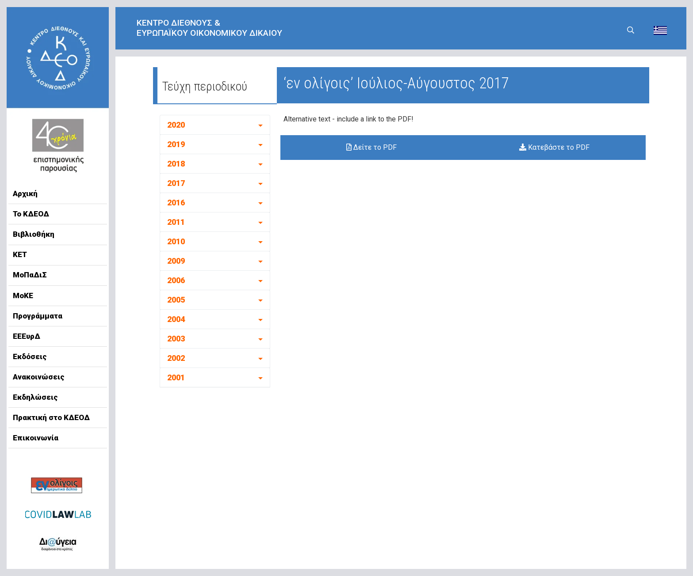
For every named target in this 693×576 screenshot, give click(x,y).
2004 (176, 319)
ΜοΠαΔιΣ (30, 274)
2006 (176, 280)
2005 (176, 299)
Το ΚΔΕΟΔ (31, 213)
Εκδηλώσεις (35, 397)
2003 (176, 338)
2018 (176, 163)
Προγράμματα (37, 315)
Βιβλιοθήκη (33, 234)
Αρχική (25, 193)
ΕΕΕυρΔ (26, 336)
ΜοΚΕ (23, 295)
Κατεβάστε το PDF (554, 147)
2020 (176, 124)
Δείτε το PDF (371, 147)
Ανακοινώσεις (39, 376)
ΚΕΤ (20, 254)
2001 (176, 377)
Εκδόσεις (30, 356)
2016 (176, 202)
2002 (176, 358)
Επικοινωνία (35, 437)
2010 (176, 241)
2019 (176, 144)
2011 (176, 222)
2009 (176, 260)
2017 (176, 183)
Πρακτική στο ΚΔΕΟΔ (51, 417)
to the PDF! (396, 119)
